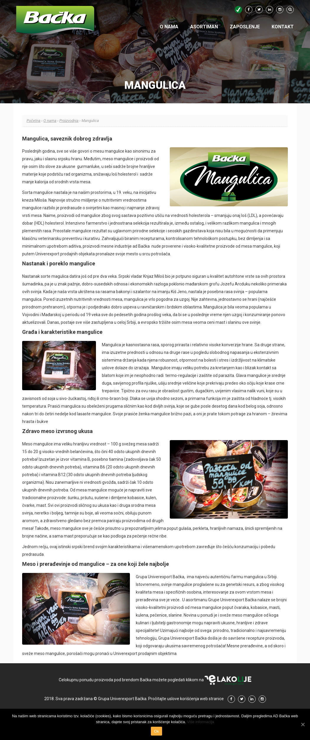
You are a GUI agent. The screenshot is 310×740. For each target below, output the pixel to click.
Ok (156, 731)
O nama (169, 27)
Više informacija (200, 722)
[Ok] (303, 724)
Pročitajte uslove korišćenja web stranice (186, 698)
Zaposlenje (245, 27)
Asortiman (204, 27)
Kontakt (283, 27)
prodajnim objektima (157, 653)
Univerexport (47, 253)
